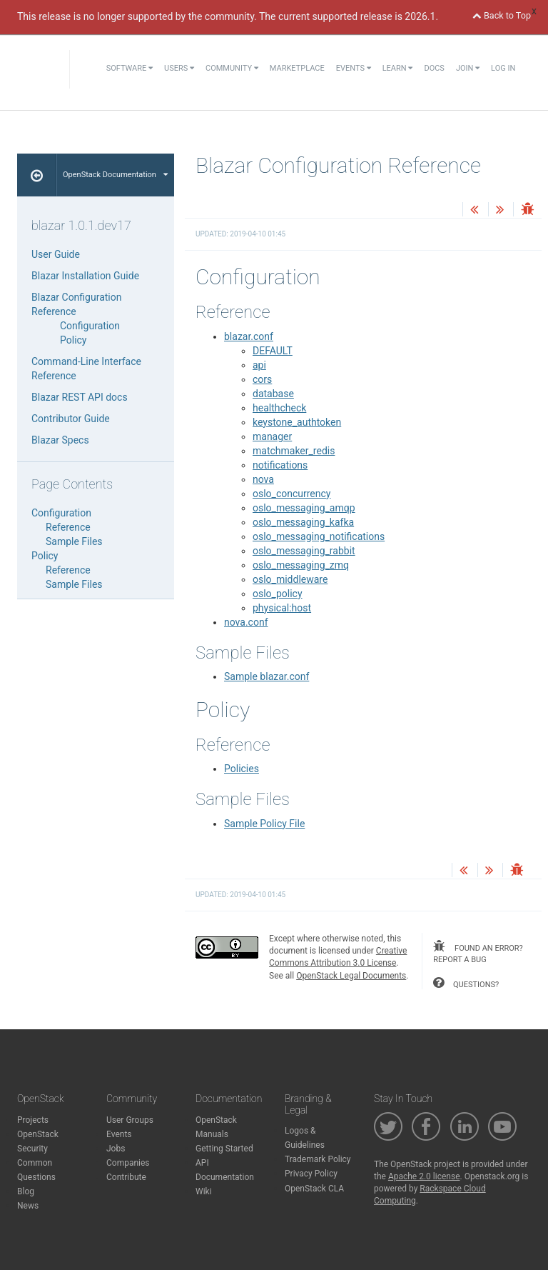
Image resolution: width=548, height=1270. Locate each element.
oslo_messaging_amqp (304, 508)
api (259, 365)
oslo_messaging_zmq (301, 565)
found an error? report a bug (477, 952)
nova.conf (246, 622)
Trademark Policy (318, 1159)
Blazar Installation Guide (85, 275)
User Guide (55, 254)
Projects (33, 1120)
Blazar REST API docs (79, 397)
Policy (73, 340)
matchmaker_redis (294, 450)
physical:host (282, 608)
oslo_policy (278, 593)
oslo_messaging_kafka (303, 522)
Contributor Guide (70, 418)
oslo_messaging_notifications (319, 536)
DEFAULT (273, 350)
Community (232, 68)
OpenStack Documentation (115, 174)
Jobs (115, 1149)
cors (262, 379)
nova (263, 479)
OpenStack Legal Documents (351, 976)
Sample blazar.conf (266, 676)
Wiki (204, 1191)
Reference (68, 527)
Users (179, 68)
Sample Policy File (264, 823)
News (28, 1206)
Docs (434, 68)
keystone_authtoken (297, 422)
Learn (397, 68)
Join (468, 68)
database (273, 393)
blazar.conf (248, 336)
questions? (466, 982)
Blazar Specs (60, 440)
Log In (503, 68)
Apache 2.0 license (424, 1176)
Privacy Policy (311, 1174)
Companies (128, 1163)
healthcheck (279, 408)
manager (272, 436)
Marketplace (297, 68)
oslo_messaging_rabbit (304, 550)
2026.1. (421, 16)
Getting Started (224, 1149)
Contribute (126, 1177)
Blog (25, 1191)
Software (129, 68)
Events (353, 68)
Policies (241, 768)
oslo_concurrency (291, 493)
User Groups (129, 1120)
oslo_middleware (290, 579)
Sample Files (74, 541)
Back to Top (501, 15)
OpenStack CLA (314, 1189)
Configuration (90, 325)
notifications (280, 465)
